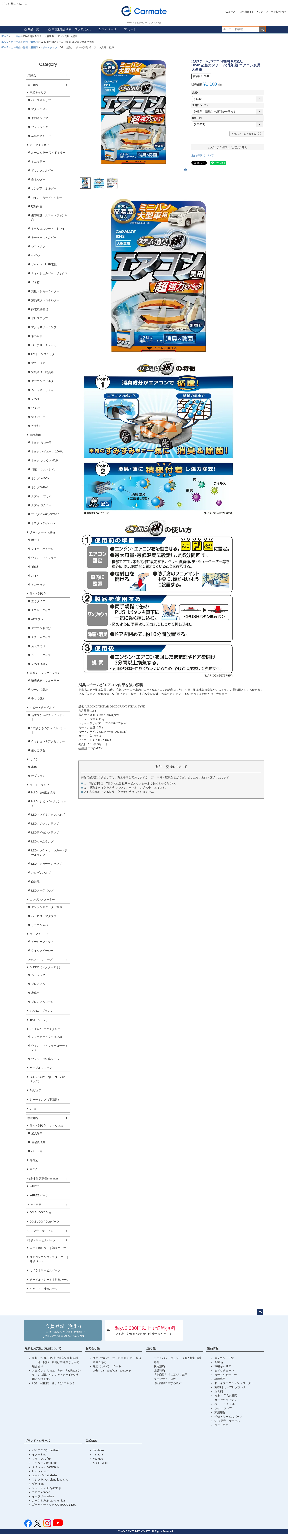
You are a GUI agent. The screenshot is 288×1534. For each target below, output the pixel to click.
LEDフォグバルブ (42, 890)
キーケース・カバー (43, 237)
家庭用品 (33, 1118)
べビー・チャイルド (42, 707)
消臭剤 (218, 1391)
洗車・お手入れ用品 (42, 532)
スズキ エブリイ (41, 496)
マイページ (107, 29)
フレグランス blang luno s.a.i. (50, 1479)
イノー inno (39, 1454)
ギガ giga (38, 1483)
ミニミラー (38, 161)
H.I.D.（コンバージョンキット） (48, 803)
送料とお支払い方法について (43, 1348)
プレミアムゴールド (43, 1001)
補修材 (35, 566)
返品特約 (159, 1370)
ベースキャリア (41, 100)
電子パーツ (38, 417)
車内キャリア (39, 118)
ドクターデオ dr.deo (44, 1462)
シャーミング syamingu (47, 1488)
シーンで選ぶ (39, 689)
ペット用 (36, 1151)
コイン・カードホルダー (46, 197)
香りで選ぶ (38, 698)
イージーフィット (42, 941)
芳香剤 (35, 426)
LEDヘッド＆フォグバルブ (48, 814)
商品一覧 (31, 29)
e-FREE (35, 1186)
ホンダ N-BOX (40, 478)
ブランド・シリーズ (40, 959)
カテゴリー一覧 (224, 1358)
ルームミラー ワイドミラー (48, 152)
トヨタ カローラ (41, 442)
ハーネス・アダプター (45, 916)
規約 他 (151, 1348)
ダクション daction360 (46, 1467)
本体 (34, 766)
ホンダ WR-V (39, 487)
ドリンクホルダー (42, 170)
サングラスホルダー (43, 188)
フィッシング (39, 127)
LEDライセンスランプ (45, 832)
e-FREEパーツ (39, 1195)
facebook (98, 1450)
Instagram (99, 1454)
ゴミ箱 (35, 282)
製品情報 (212, 1348)
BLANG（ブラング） (43, 1010)
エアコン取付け (41, 628)
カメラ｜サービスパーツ (45, 1270)
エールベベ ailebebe (44, 1475)
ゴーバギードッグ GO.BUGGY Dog (54, 1504)
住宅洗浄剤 (38, 1142)
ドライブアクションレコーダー (234, 1383)
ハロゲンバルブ (41, 872)
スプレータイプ (41, 610)
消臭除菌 (36, 1133)
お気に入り (83, 29)
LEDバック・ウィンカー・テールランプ (49, 852)
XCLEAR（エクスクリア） (46, 1029)
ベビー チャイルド (226, 1404)
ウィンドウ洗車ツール (45, 1058)
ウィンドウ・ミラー (43, 557)
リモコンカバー (41, 925)
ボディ (35, 539)
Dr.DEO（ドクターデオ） (46, 967)
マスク (34, 1169)
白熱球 (35, 881)
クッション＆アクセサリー (48, 741)
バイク (35, 575)
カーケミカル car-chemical (48, 1500)
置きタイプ (38, 601)
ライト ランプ (223, 1408)
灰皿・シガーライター (45, 291)
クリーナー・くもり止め (46, 1036)
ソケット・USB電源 (44, 264)
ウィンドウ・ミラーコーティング (49, 1047)
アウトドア (38, 363)
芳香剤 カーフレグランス (230, 1387)
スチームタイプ (48, 47)
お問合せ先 (93, 1348)
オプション (38, 775)
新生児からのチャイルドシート (49, 717)
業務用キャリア (41, 136)
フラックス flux (41, 1458)
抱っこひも (38, 750)
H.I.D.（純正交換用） (44, 792)
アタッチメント (41, 109)
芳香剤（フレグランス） (45, 673)
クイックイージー (42, 950)
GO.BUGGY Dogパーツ (44, 1221)
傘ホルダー (38, 179)
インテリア (38, 584)
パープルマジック (41, 1067)
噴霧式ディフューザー (45, 680)
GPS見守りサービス (40, 1231)
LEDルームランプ (42, 841)
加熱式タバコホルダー (45, 300)
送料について (200, 105)
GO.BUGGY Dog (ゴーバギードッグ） (49, 1079)
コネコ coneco (41, 1492)
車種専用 (35, 434)
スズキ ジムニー (41, 505)
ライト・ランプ (39, 784)
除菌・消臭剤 (30, 41)
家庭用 (35, 992)
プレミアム (38, 983)
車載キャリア (38, 92)
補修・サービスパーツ (41, 1240)
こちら (68, 1383)
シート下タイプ (41, 655)
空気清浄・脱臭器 (42, 372)
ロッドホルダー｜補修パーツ (48, 1247)
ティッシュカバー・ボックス (49, 273)
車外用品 (36, 336)
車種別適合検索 (59, 29)
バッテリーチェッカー (45, 345)
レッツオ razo (40, 1471)
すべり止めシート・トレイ (48, 228)
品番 (195, 92)
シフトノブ (38, 246)
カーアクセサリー (41, 145)
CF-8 (33, 1108)
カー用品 (16, 36)
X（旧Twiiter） (102, 1462)
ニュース (230, 11)
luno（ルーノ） (39, 1020)
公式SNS (91, 1440)
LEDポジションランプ (45, 823)
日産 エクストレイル (44, 469)
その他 (35, 399)
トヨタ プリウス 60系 (44, 460)
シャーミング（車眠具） (45, 1099)
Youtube (98, 1458)
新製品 (31, 75)
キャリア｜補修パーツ (44, 1288)
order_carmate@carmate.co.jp (112, 1370)
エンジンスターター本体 (46, 907)
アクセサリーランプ (43, 327)
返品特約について (202, 155)
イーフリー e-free (43, 1496)
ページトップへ (260, 1312)
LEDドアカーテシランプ (46, 863)
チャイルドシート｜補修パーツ (49, 1279)
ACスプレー (38, 619)
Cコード (198, 118)
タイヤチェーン (39, 934)
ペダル (35, 255)
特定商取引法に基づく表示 (170, 1374)
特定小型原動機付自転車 (42, 1178)
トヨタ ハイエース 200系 (47, 451)
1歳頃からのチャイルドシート (48, 730)
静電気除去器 (39, 309)
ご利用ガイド (247, 11)
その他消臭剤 (39, 664)
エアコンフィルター (43, 381)
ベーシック (38, 974)
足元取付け (38, 646)
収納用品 (36, 206)
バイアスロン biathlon (45, 1450)
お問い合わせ (279, 11)
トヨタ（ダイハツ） (43, 523)
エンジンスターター (42, 899)
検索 (262, 29)
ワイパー (36, 408)
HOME (4, 36)
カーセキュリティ (42, 390)
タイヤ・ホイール (42, 548)
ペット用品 (34, 1204)
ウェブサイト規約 (165, 1378)
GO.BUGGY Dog (40, 1212)
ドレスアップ (39, 318)
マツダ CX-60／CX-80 (45, 514)
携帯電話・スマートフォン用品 (49, 217)
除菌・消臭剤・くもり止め (46, 1125)
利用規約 (159, 1366)
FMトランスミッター (44, 354)
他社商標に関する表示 (168, 1383)
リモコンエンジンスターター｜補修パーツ (49, 1259)
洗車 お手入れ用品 (226, 1395)
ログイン (263, 11)
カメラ (34, 759)
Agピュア (35, 1090)
